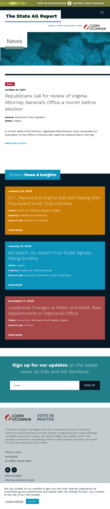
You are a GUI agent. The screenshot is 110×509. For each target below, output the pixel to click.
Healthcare (26, 270)
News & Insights (13, 475)
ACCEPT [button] (32, 501)
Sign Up (89, 385)
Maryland (46, 210)
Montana (37, 320)
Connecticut (23, 320)
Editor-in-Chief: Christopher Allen (65, 25)
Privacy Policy (13, 452)
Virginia (17, 120)
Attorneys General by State (19, 480)
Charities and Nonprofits (33, 215)
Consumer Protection (36, 220)
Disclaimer (11, 457)
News (10, 84)
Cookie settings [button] (14, 501)
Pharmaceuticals (43, 270)
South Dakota (51, 320)
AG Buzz (29, 325)
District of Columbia (28, 210)
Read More (15, 230)
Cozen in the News (60, 275)
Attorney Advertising (18, 461)
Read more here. (16, 143)
